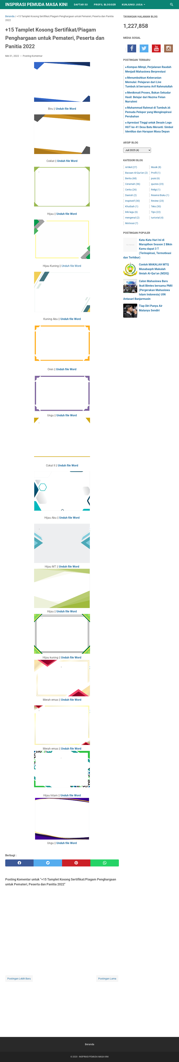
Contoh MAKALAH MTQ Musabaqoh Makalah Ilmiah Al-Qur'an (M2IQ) (154, 269)
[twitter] (48, 862)
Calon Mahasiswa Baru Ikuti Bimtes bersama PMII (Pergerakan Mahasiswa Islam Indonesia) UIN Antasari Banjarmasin (148, 289)
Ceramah (132, 184)
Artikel (131, 167)
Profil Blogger (105, 4)
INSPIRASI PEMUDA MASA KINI (36, 4)
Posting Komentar (32, 55)
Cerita (131, 189)
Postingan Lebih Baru (19, 978)
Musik (156, 167)
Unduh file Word (71, 266)
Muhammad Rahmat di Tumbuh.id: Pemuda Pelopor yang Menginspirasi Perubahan (148, 112)
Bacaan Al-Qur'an (136, 172)
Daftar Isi (81, 4)
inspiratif (132, 200)
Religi (155, 189)
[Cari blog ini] (172, 4)
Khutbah (131, 206)
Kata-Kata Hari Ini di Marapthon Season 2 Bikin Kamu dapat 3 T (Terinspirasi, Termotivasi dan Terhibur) (147, 248)
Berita (131, 178)
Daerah (131, 195)
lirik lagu (131, 212)
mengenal (132, 217)
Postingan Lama (107, 978)
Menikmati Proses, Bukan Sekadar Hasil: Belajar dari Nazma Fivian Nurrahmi (148, 97)
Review (157, 200)
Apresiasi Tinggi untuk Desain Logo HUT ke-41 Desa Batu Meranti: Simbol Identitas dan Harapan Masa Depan (149, 127)
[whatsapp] (104, 862)
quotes (157, 184)
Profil (155, 172)
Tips (156, 212)
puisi (155, 178)
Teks (156, 206)
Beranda (89, 1044)
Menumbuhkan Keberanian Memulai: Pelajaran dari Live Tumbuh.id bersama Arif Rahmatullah (149, 82)
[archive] (137, 150)
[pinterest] (76, 862)
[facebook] (19, 862)
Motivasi (131, 223)
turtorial (157, 217)
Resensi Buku (160, 195)
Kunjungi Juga (132, 4)
